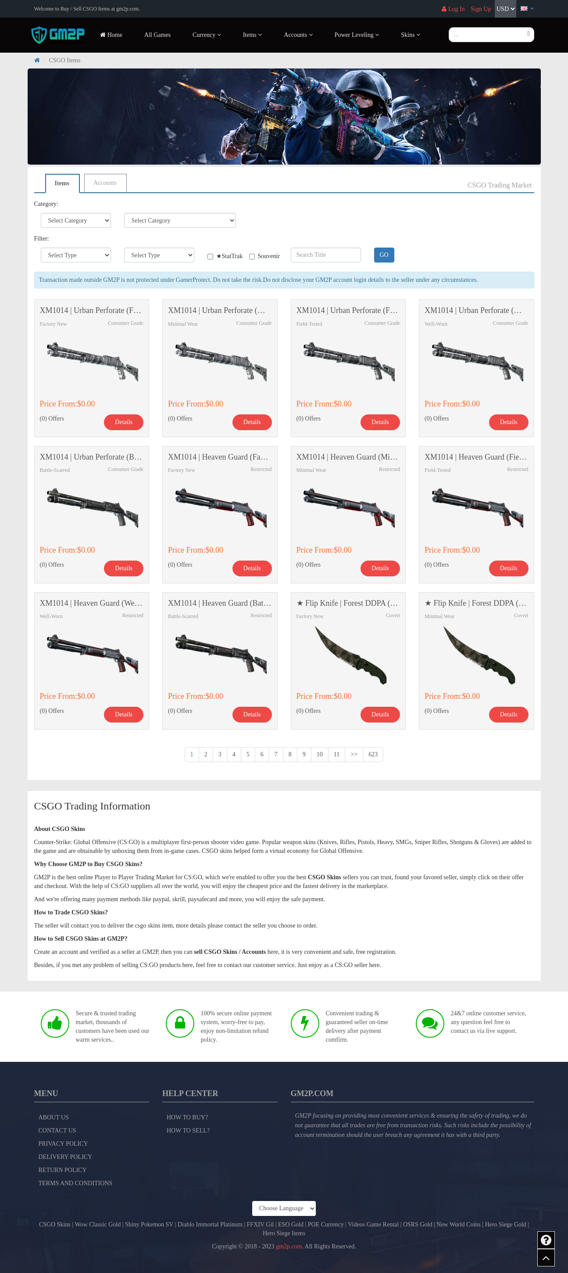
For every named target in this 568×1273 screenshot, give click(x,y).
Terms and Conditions (76, 1183)
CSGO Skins (55, 1224)
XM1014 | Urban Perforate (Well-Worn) (477, 310)
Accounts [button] (298, 35)
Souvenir (263, 256)
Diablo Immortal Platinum (210, 1224)
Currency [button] (207, 35)
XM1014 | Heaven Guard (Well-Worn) (92, 603)
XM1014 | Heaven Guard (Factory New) (220, 457)
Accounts (105, 183)
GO (384, 255)
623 (373, 754)
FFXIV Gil (260, 1224)
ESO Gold (291, 1224)
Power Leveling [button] (357, 35)
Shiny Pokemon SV (149, 1224)
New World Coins (458, 1224)
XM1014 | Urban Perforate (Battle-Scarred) (92, 457)
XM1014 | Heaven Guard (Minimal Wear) (348, 457)
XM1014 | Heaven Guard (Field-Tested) (477, 457)
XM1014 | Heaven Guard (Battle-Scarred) (220, 603)
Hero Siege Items (284, 1233)
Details (123, 422)
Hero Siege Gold (505, 1224)
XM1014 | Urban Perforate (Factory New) (92, 310)
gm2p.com (289, 1246)
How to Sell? (188, 1130)
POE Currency (326, 1224)
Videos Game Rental (373, 1224)
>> (353, 754)
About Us (54, 1117)
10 (320, 754)
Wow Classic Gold (98, 1224)
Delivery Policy (66, 1157)
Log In (453, 9)
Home (111, 35)
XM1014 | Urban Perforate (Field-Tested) (348, 310)
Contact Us (57, 1130)
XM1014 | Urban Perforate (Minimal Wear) (220, 310)
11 (336, 754)
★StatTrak (221, 256)
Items (62, 183)
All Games (157, 35)
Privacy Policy (63, 1143)
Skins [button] (410, 35)
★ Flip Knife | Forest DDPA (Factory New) (348, 603)
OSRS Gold (417, 1224)
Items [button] (252, 35)
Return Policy (63, 1170)
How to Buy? (187, 1117)
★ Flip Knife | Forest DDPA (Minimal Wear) (477, 603)
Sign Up (481, 9)
